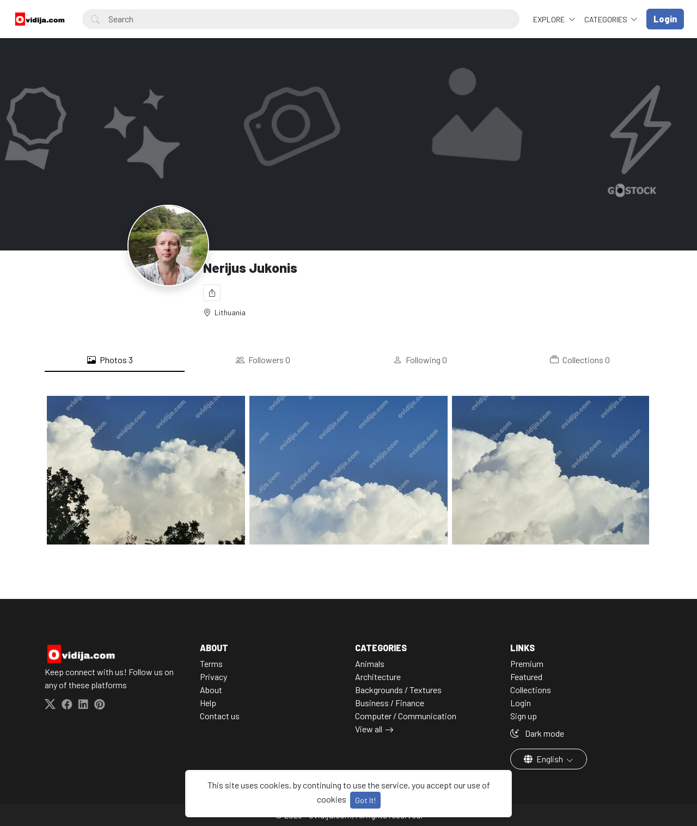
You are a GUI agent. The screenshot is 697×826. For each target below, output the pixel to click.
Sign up (523, 716)
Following (420, 359)
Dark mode (537, 733)
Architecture (378, 676)
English (544, 759)
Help (208, 702)
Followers (263, 359)
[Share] (212, 292)
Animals (369, 663)
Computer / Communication (405, 716)
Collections (580, 359)
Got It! (365, 800)
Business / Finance (389, 702)
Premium (526, 663)
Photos (110, 359)
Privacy (213, 676)
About (211, 689)
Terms (211, 663)
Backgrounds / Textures (398, 689)
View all (368, 729)
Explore (549, 19)
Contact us (220, 716)
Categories (606, 19)
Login (520, 702)
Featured (526, 676)
